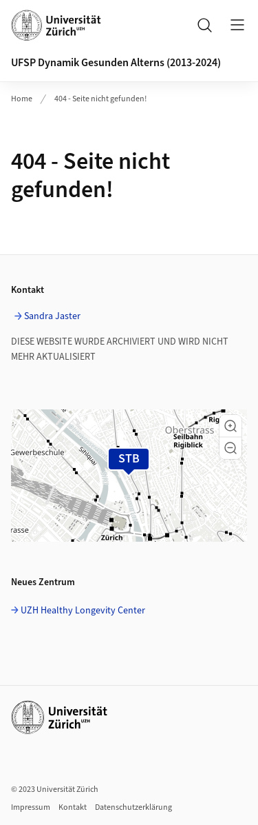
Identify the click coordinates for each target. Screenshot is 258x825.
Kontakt (72, 807)
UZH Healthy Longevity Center (83, 611)
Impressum (30, 807)
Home (21, 99)
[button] (230, 426)
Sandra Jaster (52, 316)
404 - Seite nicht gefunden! (100, 99)
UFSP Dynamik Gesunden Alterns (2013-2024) (116, 62)
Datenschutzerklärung (133, 807)
